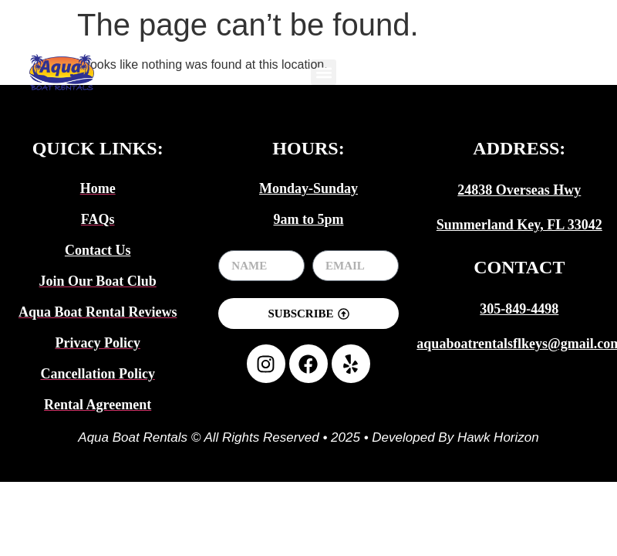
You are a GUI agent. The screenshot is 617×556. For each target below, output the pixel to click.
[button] (323, 72)
